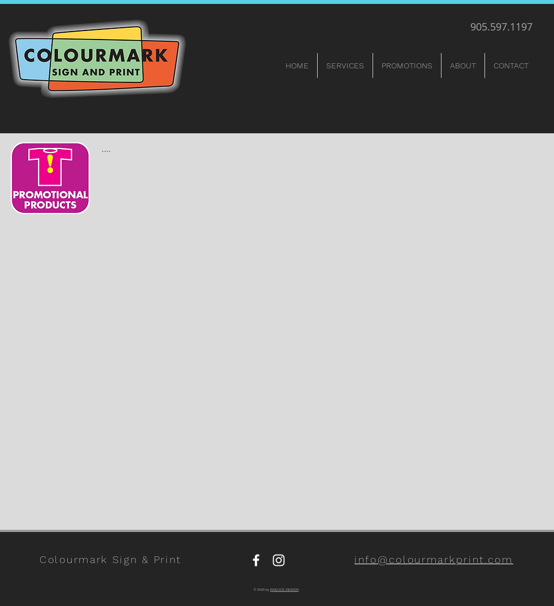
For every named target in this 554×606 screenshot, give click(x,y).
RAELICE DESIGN (284, 589)
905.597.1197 (501, 26)
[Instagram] (279, 560)
